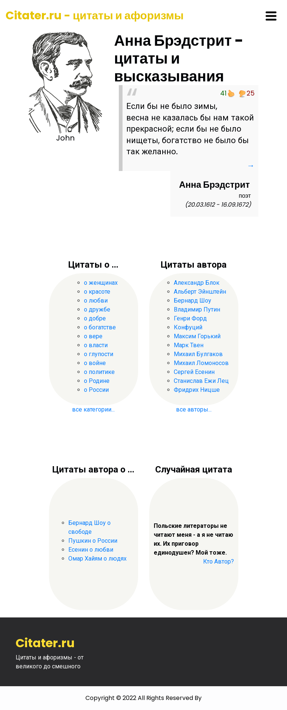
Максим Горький (197, 336)
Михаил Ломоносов (201, 363)
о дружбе (97, 309)
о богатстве (100, 327)
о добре (95, 318)
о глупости (98, 354)
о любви (96, 300)
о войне (95, 363)
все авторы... (194, 409)
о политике (99, 371)
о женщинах (101, 282)
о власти (96, 345)
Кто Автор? (218, 561)
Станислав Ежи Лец (201, 380)
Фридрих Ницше (197, 389)
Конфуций (188, 327)
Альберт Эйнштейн (200, 291)
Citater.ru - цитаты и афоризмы (95, 15)
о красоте (97, 291)
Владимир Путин (197, 309)
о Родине (97, 380)
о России (96, 389)
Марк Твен (188, 345)
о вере (93, 336)
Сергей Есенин (194, 371)
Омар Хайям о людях (97, 558)
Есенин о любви (90, 549)
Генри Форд (190, 318)
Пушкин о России (92, 540)
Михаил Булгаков (198, 354)
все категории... (93, 409)
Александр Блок (196, 282)
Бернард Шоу (192, 300)
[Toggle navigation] (271, 16)
